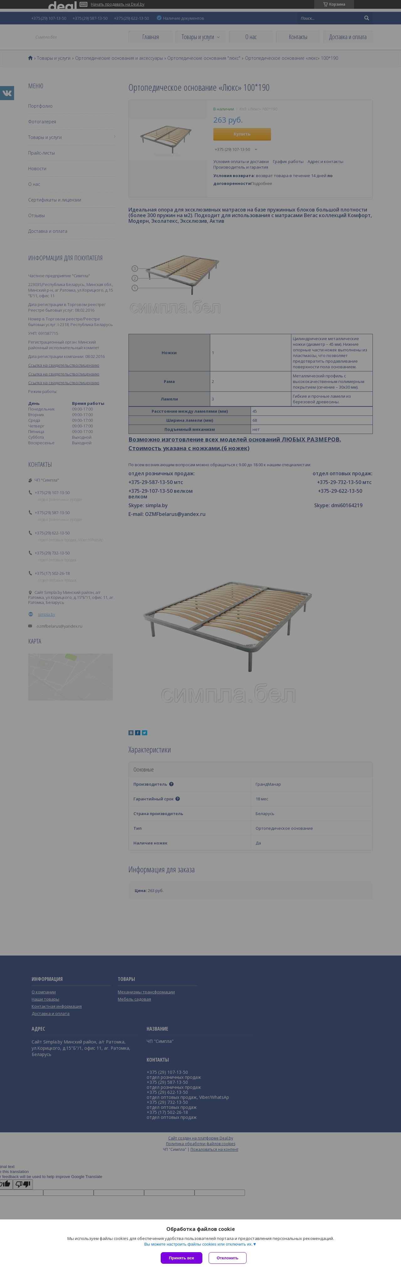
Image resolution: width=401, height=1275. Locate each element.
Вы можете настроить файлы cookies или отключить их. (198, 1244)
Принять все (181, 1258)
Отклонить (227, 1258)
